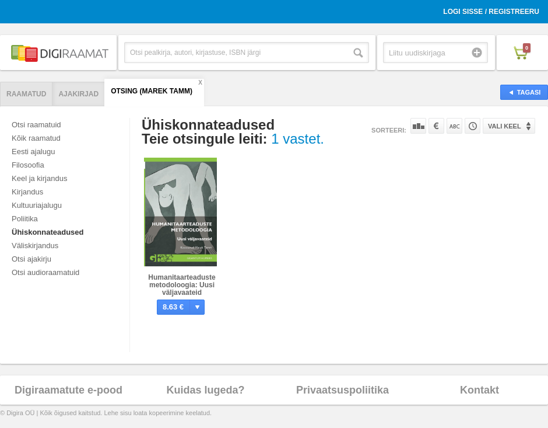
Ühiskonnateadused (48, 232)
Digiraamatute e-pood (68, 390)
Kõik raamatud (36, 138)
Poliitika (25, 218)
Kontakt (479, 390)
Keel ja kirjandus (39, 178)
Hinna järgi (436, 126)
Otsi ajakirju (31, 259)
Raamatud (26, 94)
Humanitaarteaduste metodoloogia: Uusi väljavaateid (181, 285)
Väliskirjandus (35, 245)
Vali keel (504, 126)
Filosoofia (28, 165)
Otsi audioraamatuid (45, 272)
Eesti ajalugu (33, 151)
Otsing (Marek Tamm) (151, 91)
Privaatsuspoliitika (342, 390)
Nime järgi (454, 126)
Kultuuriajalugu (37, 205)
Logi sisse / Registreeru (491, 12)
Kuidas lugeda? (205, 390)
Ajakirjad (78, 94)
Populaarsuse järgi (418, 126)
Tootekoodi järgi (472, 126)
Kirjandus (27, 191)
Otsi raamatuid (36, 124)
